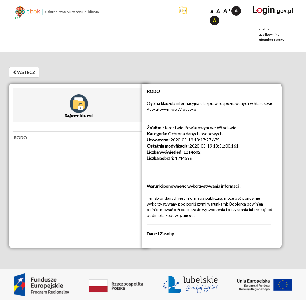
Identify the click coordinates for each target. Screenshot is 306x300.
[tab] (78, 137)
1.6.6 (17, 18)
